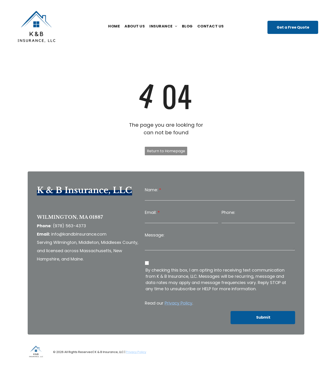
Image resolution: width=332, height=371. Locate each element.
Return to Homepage (166, 151)
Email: (151, 212)
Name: (151, 190)
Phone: (228, 212)
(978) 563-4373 (69, 226)
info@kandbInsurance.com (79, 234)
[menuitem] (114, 26)
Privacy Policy (178, 303)
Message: (154, 235)
